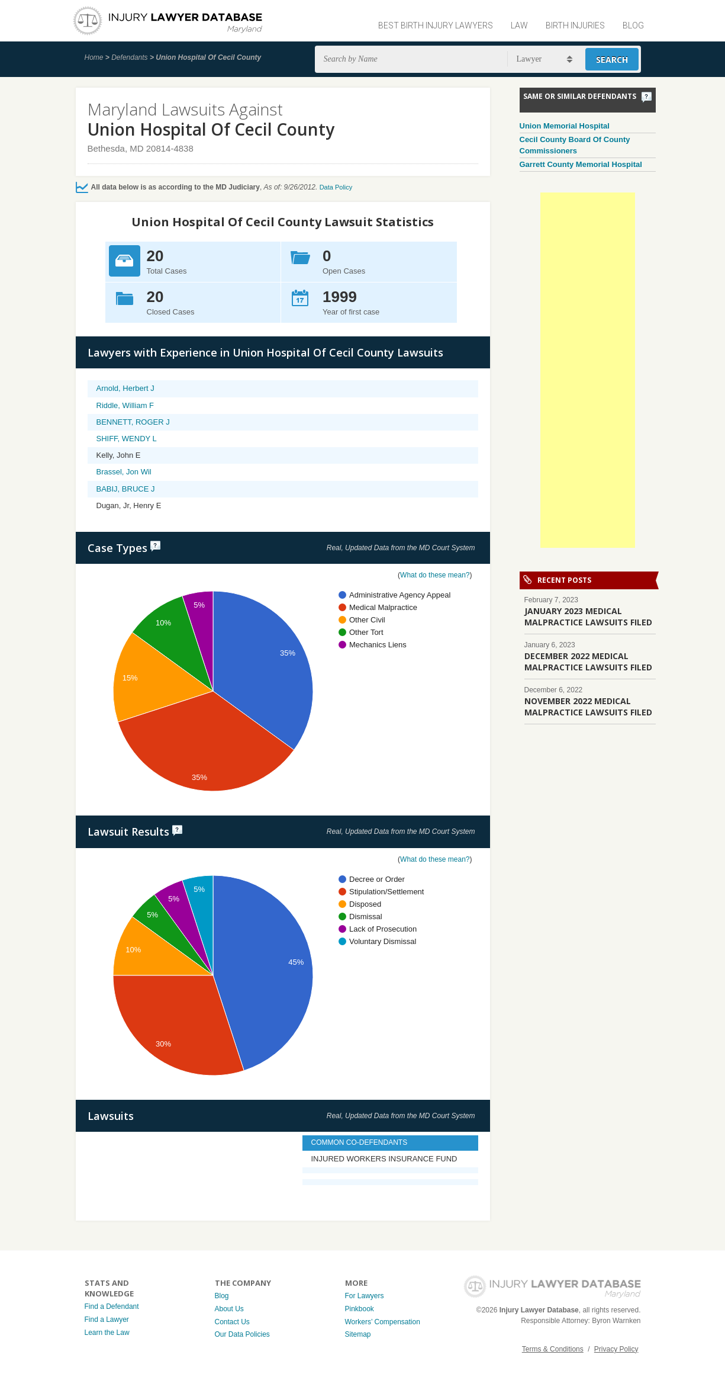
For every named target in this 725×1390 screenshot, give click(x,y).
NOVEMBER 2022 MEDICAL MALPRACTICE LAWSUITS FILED (588, 706)
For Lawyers (364, 1296)
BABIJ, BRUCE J (125, 488)
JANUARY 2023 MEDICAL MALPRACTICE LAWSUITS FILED (588, 616)
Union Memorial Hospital (565, 125)
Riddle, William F (125, 405)
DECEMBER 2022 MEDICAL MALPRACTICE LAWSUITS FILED (588, 661)
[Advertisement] (587, 370)
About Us (229, 1309)
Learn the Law (107, 1332)
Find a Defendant (112, 1306)
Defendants (129, 57)
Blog (633, 25)
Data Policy (336, 187)
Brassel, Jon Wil (124, 471)
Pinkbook (359, 1309)
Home (94, 57)
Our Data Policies (242, 1334)
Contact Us (232, 1322)
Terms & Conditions (553, 1349)
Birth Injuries (575, 25)
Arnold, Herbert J (125, 388)
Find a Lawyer (107, 1319)
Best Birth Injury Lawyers (435, 25)
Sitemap (358, 1334)
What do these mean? (434, 575)
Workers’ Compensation (382, 1322)
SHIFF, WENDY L (126, 438)
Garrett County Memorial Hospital (581, 164)
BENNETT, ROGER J (133, 422)
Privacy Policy (616, 1349)
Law (519, 25)
